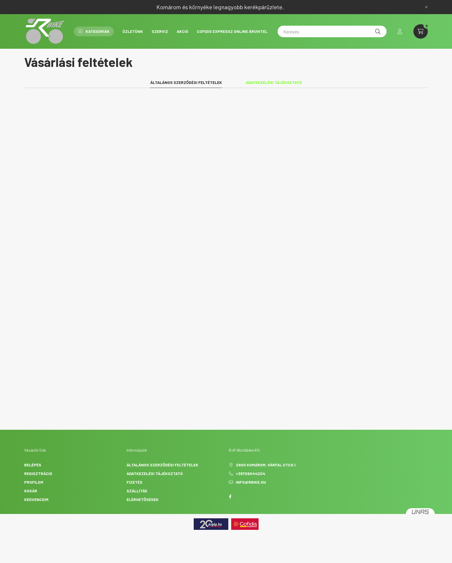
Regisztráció (38, 473)
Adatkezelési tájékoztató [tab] (274, 82)
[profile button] (400, 31)
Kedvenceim (36, 499)
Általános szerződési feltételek (162, 464)
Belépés (32, 464)
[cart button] (420, 31)
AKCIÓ (182, 31)
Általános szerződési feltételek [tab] (186, 82)
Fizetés (134, 482)
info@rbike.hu (251, 482)
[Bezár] (426, 7)
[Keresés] (332, 31)
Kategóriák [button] (94, 31)
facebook (230, 496)
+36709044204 (250, 473)
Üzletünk (133, 31)
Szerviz (160, 31)
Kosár (30, 490)
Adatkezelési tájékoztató (155, 473)
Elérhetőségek (143, 499)
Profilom (33, 482)
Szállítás (137, 490)
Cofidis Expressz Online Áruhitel (232, 31)
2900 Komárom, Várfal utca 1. (266, 464)
